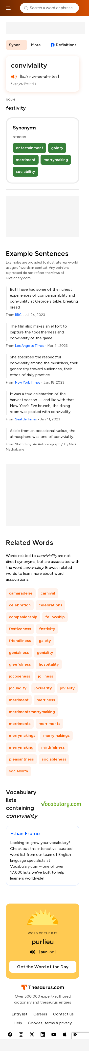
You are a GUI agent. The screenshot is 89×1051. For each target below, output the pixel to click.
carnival (48, 593)
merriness (46, 700)
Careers (40, 1014)
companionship (23, 617)
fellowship (55, 617)
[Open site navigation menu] (9, 8)
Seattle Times (26, 419)
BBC (18, 315)
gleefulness (20, 664)
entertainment (29, 147)
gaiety (57, 147)
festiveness (20, 628)
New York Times (27, 382)
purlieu (43, 941)
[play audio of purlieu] (33, 952)
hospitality (49, 664)
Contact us (63, 1014)
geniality (45, 652)
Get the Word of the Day (42, 966)
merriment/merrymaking (32, 711)
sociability (25, 171)
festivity (47, 628)
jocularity (43, 688)
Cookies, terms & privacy (50, 1023)
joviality (67, 688)
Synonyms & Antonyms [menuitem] (18, 44)
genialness (19, 652)
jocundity (17, 688)
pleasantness (21, 759)
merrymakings (22, 735)
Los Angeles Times (29, 346)
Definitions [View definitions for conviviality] (66, 44)
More (36, 44)
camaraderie (21, 593)
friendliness (20, 640)
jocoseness (19, 676)
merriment (26, 159)
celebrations (50, 605)
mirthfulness (53, 747)
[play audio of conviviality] (14, 77)
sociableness (54, 759)
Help (18, 1023)
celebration (20, 605)
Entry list (19, 1014)
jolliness (45, 676)
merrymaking (56, 159)
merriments (20, 723)
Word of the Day (42, 933)
